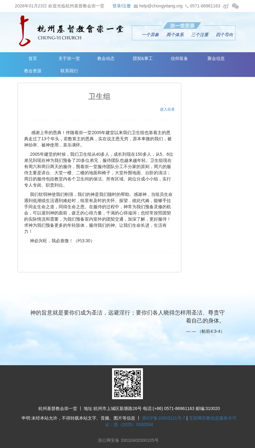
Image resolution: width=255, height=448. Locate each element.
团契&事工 (143, 58)
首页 (32, 58)
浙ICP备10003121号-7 (163, 418)
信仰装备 (179, 58)
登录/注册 (121, 5)
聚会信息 (216, 58)
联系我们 (69, 70)
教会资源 (32, 70)
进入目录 (167, 109)
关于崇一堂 (69, 58)
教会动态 (106, 58)
